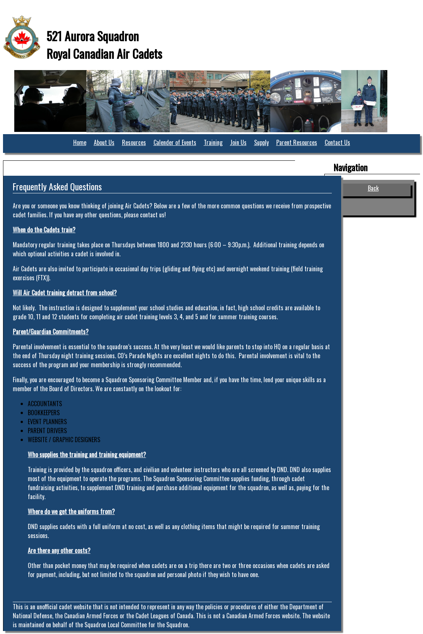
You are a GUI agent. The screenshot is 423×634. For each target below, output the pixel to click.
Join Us (238, 142)
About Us (104, 142)
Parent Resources (296, 142)
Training (213, 142)
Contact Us (337, 142)
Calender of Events (175, 142)
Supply (261, 142)
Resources (134, 142)
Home (79, 142)
